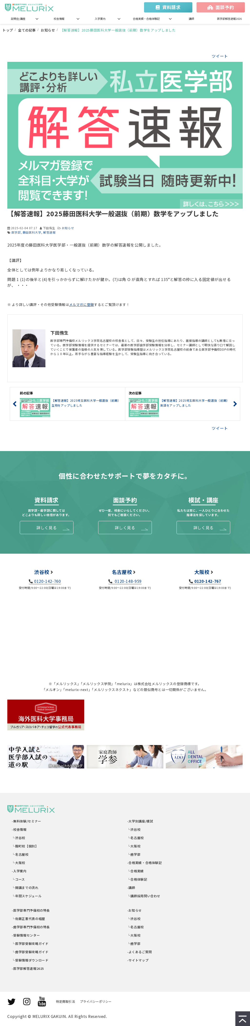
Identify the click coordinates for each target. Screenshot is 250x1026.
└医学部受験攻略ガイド (30, 943)
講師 (191, 19)
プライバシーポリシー (96, 1001)
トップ (7, 30)
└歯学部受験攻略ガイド (30, 952)
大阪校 (201, 571)
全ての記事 (27, 30)
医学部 (16, 232)
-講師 (131, 887)
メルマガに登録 (81, 304)
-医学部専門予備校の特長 (31, 910)
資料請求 (171, 7)
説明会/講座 (18, 19)
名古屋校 (122, 571)
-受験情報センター (26, 935)
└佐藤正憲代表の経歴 (28, 918)
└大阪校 (18, 862)
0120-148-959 (128, 581)
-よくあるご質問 (139, 952)
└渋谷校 (18, 837)
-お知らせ (134, 910)
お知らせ (48, 30)
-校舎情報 (19, 829)
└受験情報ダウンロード (30, 960)
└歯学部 (133, 854)
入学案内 (100, 19)
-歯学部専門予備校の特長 (31, 927)
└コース (18, 879)
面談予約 (225, 7)
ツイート (220, 56)
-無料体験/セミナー (26, 821)
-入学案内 (19, 871)
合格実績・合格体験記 (146, 19)
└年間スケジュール (27, 896)
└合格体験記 (137, 879)
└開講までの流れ (25, 887)
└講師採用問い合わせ (143, 896)
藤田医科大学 (32, 232)
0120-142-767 (207, 581)
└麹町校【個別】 (25, 846)
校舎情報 (59, 19)
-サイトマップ (137, 960)
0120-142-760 (47, 581)
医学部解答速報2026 (229, 19)
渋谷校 (41, 571)
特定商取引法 (65, 1001)
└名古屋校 (20, 854)
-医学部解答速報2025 (28, 968)
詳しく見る (46, 527)
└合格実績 (135, 871)
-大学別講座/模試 (140, 821)
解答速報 (49, 232)
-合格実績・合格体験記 (144, 862)
